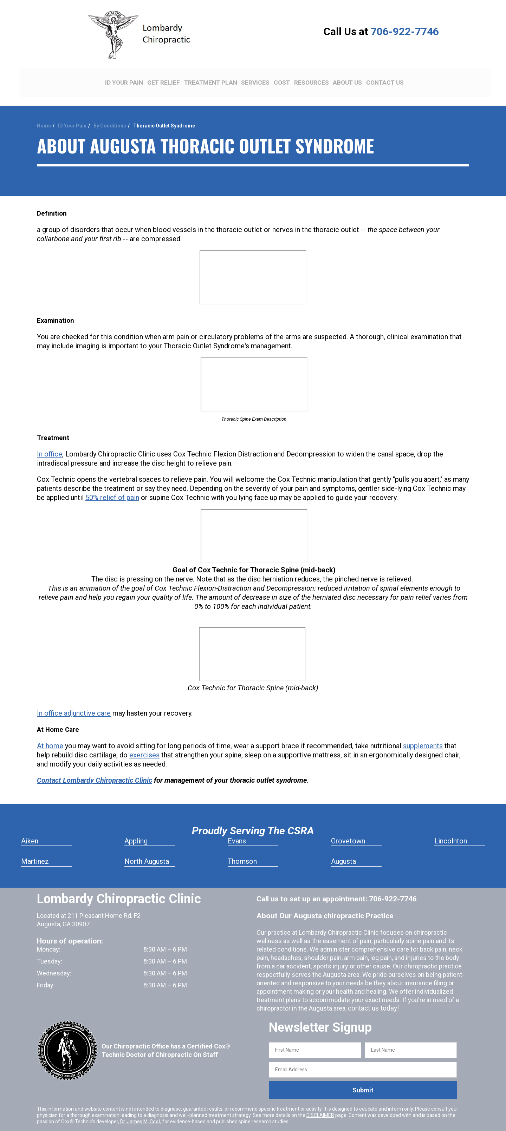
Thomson (242, 850)
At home (50, 734)
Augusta (343, 850)
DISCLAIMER (320, 1103)
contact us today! (372, 996)
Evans (237, 829)
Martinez (35, 850)
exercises (144, 743)
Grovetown (348, 829)
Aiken (29, 829)
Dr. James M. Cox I (140, 1110)
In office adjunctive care (74, 701)
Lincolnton (450, 829)
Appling (136, 829)
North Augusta (146, 850)
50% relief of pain (112, 486)
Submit (363, 1078)
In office (49, 442)
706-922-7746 (405, 31)
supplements (423, 734)
